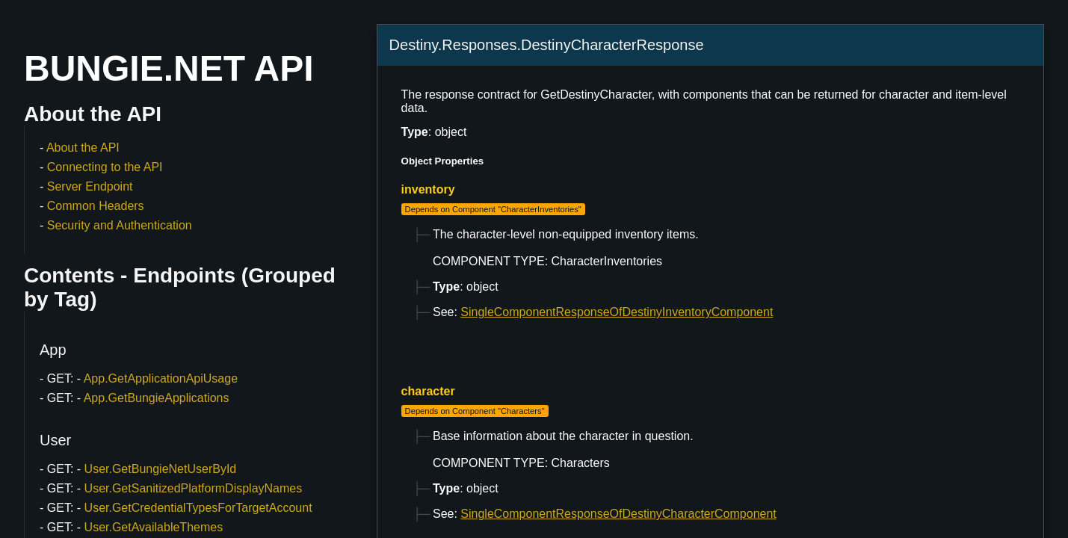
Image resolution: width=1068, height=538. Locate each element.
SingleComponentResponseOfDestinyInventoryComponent (616, 312)
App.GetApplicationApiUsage (161, 378)
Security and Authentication (119, 225)
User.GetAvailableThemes (153, 527)
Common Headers (95, 206)
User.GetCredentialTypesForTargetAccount (198, 507)
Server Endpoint (90, 186)
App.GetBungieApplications (156, 398)
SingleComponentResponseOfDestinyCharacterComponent (618, 513)
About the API (83, 147)
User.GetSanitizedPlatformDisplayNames (193, 488)
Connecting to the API (105, 167)
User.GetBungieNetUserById (160, 469)
